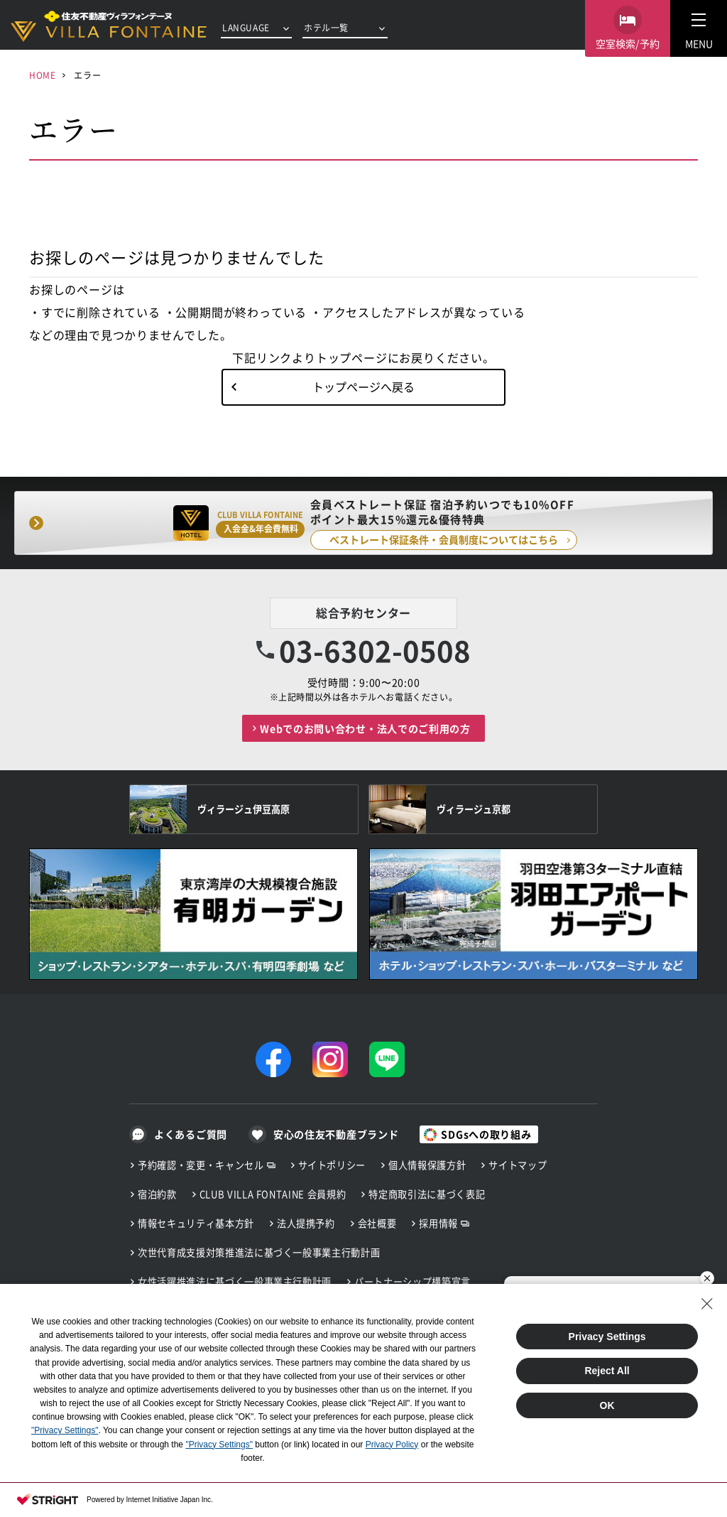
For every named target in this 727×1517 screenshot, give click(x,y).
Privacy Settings (607, 1336)
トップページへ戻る (363, 386)
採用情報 (438, 1223)
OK (607, 1405)
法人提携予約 (306, 1223)
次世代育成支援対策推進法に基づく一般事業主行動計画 (259, 1252)
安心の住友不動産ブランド (335, 1134)
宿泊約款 (157, 1194)
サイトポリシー (332, 1165)
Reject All (606, 1370)
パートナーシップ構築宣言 (412, 1281)
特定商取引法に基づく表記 (426, 1194)
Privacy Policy (392, 1444)
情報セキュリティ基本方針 (196, 1223)
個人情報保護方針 (427, 1165)
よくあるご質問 (190, 1134)
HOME (42, 75)
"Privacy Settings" (65, 1430)
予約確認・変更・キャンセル (201, 1165)
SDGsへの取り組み (486, 1134)
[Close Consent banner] (707, 1303)
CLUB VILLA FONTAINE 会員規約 (272, 1194)
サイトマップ (517, 1165)
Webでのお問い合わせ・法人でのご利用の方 (365, 728)
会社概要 (377, 1223)
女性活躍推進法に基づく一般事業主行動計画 (235, 1281)
